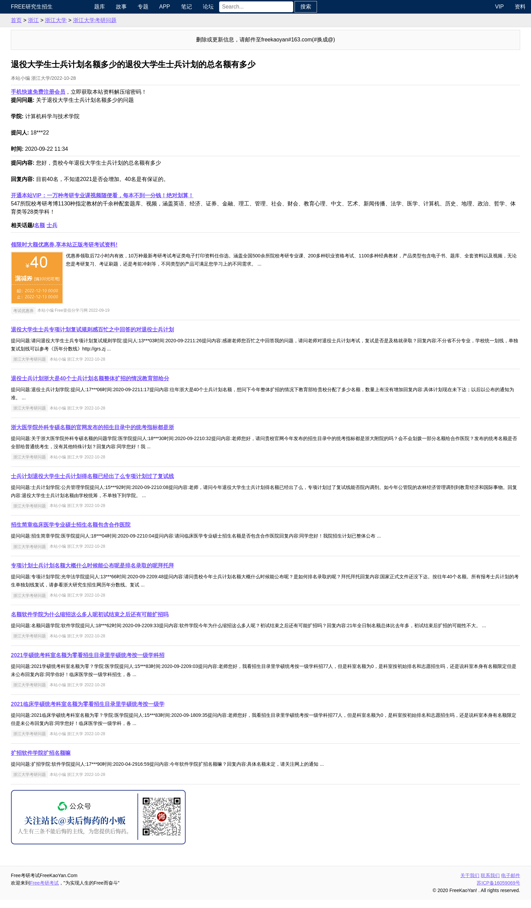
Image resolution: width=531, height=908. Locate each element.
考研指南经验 (21, 62)
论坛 (253, 7)
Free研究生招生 (86, 7)
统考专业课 (19, 48)
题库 (144, 7)
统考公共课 (19, 34)
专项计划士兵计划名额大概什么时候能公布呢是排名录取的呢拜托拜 (146, 565)
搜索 (351, 7)
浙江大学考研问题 (149, 20)
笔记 (231, 7)
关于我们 (469, 883)
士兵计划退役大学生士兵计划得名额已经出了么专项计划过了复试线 (146, 476)
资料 (520, 7)
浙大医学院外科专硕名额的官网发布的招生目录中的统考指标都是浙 (146, 427)
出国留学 (16, 143)
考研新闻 (16, 20)
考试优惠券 (78, 310)
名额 (93, 225)
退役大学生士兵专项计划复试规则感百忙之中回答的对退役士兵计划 (146, 329)
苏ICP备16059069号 (498, 891)
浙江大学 (110, 20)
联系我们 (490, 883)
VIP (499, 7)
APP (210, 7)
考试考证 (16, 130)
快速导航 (16, 7)
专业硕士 (16, 89)
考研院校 (16, 75)
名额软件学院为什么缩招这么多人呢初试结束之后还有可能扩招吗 (144, 614)
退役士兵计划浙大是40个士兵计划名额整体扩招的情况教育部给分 (144, 378)
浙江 (87, 20)
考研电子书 (19, 116)
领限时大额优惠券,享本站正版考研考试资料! (118, 245)
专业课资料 (19, 102)
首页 (70, 20)
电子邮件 (510, 883)
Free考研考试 (98, 891)
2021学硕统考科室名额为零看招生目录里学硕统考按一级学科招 (142, 663)
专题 (188, 7)
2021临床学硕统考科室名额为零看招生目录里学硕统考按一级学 (142, 712)
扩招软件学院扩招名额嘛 (95, 761)
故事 (166, 7)
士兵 (106, 225)
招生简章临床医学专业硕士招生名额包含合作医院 (125, 525)
